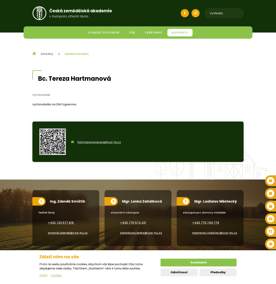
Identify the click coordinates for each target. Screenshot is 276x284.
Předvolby (218, 272)
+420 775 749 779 (205, 223)
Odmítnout (179, 272)
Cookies (56, 275)
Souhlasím (198, 262)
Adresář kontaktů (77, 54)
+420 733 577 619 (61, 223)
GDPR (43, 275)
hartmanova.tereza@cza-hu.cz (99, 142)
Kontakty (47, 54)
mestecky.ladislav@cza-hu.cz (214, 233)
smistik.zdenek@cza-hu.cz (68, 233)
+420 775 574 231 (133, 223)
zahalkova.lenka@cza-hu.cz (141, 233)
